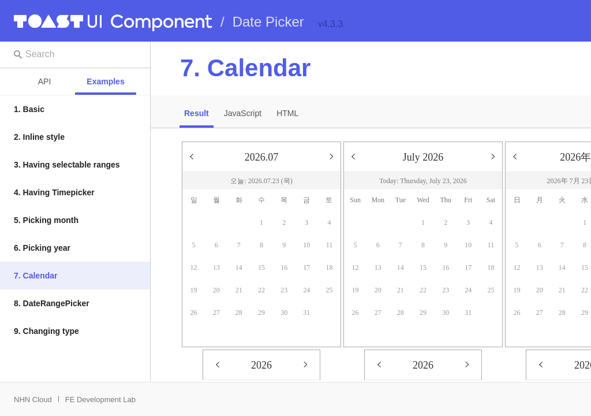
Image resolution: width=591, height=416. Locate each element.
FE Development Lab (100, 399)
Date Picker (268, 21)
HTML (287, 113)
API (44, 81)
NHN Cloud (33, 399)
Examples (105, 81)
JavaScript (242, 113)
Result (196, 113)
